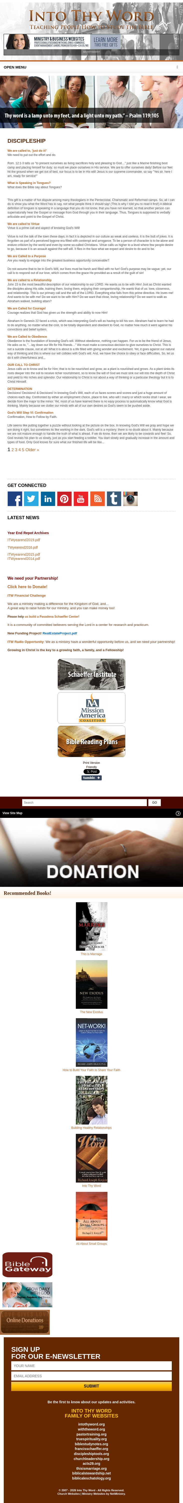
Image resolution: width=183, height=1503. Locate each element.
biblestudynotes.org (91, 1444)
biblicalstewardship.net (91, 1473)
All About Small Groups (91, 1244)
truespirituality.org (91, 1439)
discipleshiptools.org (91, 1454)
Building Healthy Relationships (91, 1128)
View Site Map (12, 813)
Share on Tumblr (92, 777)
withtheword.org (91, 1429)
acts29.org (91, 1464)
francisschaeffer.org (91, 1449)
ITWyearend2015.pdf (23, 554)
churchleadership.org (91, 1459)
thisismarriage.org (91, 1469)
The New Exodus (91, 1012)
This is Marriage (91, 954)
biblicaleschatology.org (91, 1478)
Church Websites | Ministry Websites (81, 1493)
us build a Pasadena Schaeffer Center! (51, 616)
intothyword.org (91, 1424)
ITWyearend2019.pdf (23, 540)
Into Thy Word (91, 1186)
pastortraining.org (92, 1434)
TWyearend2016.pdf (22, 547)
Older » (32, 449)
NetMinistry (117, 1493)
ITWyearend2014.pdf (23, 559)
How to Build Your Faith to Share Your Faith (91, 1070)
